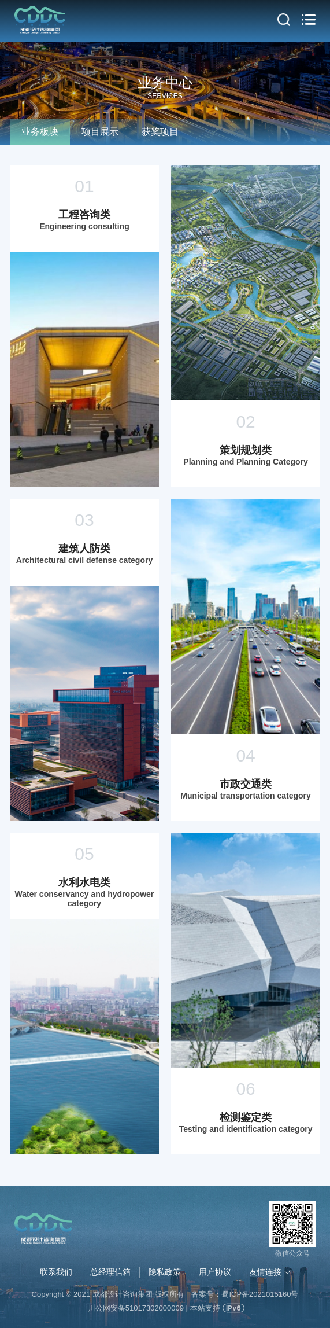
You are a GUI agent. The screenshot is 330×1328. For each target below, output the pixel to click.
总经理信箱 (110, 1272)
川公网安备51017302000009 (136, 1308)
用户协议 (215, 1272)
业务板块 (39, 132)
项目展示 (99, 132)
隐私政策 (165, 1272)
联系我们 (56, 1272)
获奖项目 (160, 132)
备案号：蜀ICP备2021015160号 (244, 1294)
